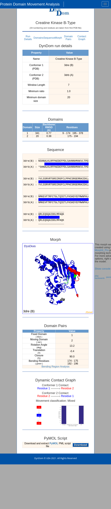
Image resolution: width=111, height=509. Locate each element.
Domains (38, 37)
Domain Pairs (68, 38)
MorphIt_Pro (102, 250)
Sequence (49, 37)
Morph (58, 37)
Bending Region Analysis (55, 366)
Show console (103, 268)
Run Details (28, 38)
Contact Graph (81, 38)
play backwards (100, 277)
